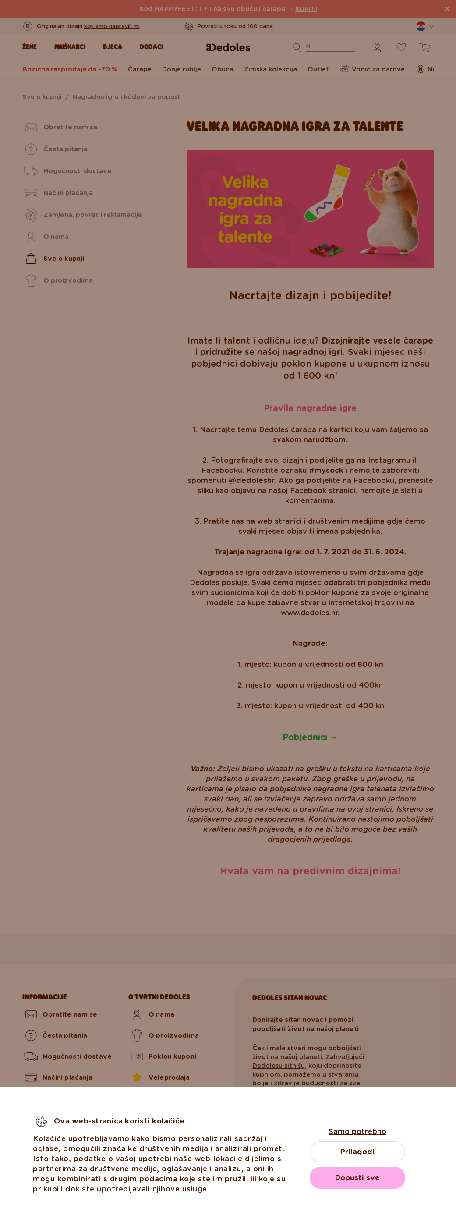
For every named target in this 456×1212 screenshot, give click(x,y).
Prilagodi (357, 1152)
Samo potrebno (357, 1131)
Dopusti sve (357, 1177)
